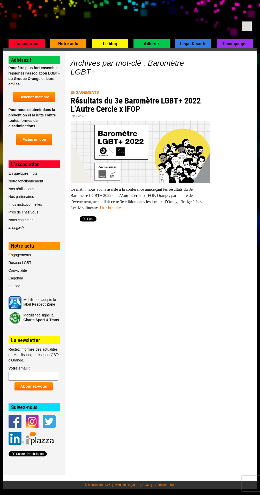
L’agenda (16, 278)
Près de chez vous (23, 212)
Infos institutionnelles (25, 204)
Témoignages (235, 43)
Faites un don (34, 139)
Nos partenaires (21, 197)
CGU (145, 485)
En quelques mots (23, 173)
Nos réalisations (21, 189)
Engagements (85, 92)
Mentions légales (126, 485)
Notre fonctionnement (26, 181)
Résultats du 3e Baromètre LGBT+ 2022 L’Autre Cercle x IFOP (136, 105)
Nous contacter (21, 220)
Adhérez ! (21, 60)
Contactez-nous (164, 485)
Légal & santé (193, 43)
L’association (26, 43)
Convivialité (18, 270)
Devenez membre (34, 97)
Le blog (110, 43)
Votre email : (19, 368)
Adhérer (151, 43)
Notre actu (68, 43)
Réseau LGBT (20, 263)
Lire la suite (110, 208)
